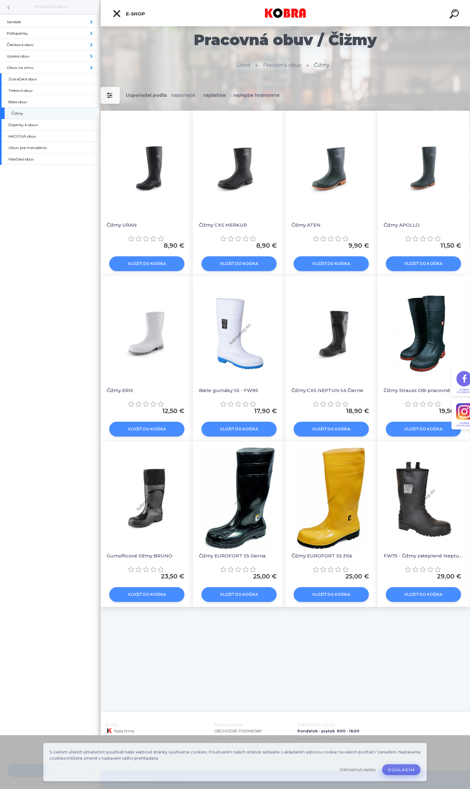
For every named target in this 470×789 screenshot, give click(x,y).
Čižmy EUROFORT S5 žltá (321, 556)
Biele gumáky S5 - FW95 (228, 390)
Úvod (243, 65)
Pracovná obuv (51, 6)
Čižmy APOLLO (402, 225)
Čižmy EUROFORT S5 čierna (232, 556)
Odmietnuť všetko (358, 769)
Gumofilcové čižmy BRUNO (139, 556)
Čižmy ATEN (306, 225)
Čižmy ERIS (120, 390)
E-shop (128, 13)
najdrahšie (214, 95)
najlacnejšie (183, 95)
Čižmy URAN (122, 225)
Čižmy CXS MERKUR (223, 225)
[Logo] (285, 13)
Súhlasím (401, 769)
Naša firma (119, 730)
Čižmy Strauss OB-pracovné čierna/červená (424, 390)
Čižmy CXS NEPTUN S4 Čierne (327, 390)
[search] (455, 15)
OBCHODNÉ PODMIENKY (238, 731)
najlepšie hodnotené (256, 95)
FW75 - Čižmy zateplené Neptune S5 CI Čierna (424, 556)
